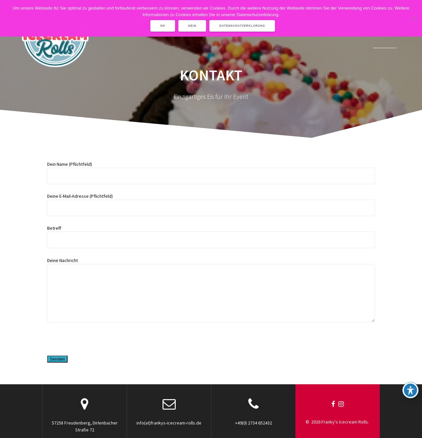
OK (162, 25)
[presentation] (97, 340)
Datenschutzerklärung (242, 25)
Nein (192, 25)
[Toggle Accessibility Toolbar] (410, 390)
